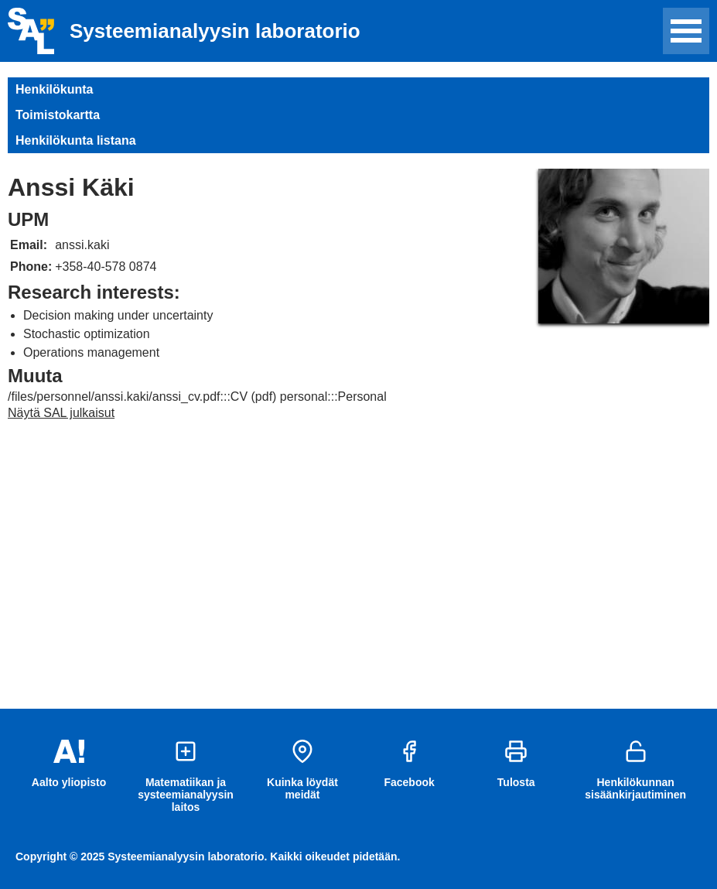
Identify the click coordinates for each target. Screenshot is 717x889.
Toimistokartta (57, 114)
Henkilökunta (54, 89)
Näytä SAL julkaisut (61, 412)
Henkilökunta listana (75, 140)
